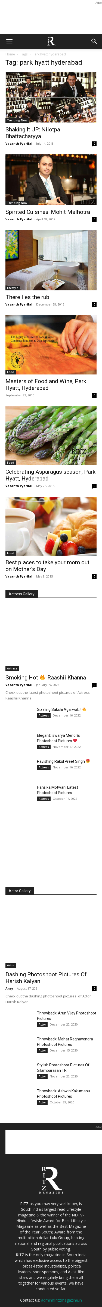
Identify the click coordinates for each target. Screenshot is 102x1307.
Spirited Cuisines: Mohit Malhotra (47, 212)
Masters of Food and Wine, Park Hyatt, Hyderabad (45, 384)
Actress (12, 668)
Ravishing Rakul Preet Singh (63, 761)
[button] (9, 41)
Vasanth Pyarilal (18, 143)
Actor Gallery (20, 891)
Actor (10, 965)
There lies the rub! (28, 297)
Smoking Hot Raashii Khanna (45, 677)
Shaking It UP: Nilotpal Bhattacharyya (33, 133)
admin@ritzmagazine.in (61, 1300)
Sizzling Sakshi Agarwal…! (61, 709)
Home (10, 54)
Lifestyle (12, 288)
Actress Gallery (22, 594)
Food (10, 372)
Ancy (9, 988)
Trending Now (17, 120)
